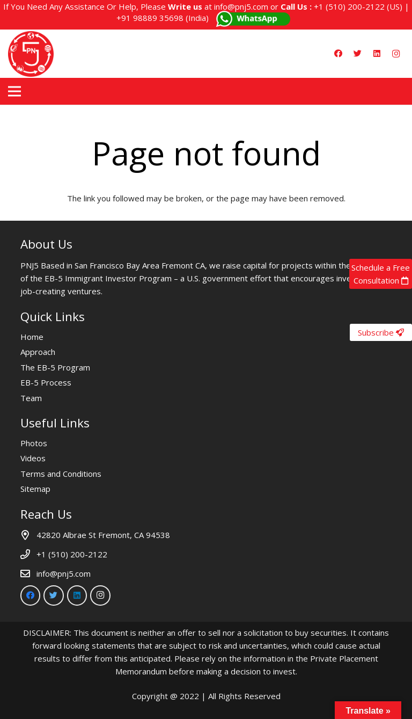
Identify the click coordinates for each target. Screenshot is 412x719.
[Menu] (14, 91)
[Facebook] (338, 54)
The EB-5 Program (55, 367)
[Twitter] (357, 54)
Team (31, 398)
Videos (33, 458)
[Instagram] (396, 54)
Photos (33, 443)
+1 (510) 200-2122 (349, 6)
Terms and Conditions (60, 473)
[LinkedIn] (377, 54)
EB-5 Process (45, 382)
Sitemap (35, 488)
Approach (37, 351)
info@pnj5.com (241, 6)
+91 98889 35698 (149, 17)
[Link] (31, 54)
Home (31, 336)
